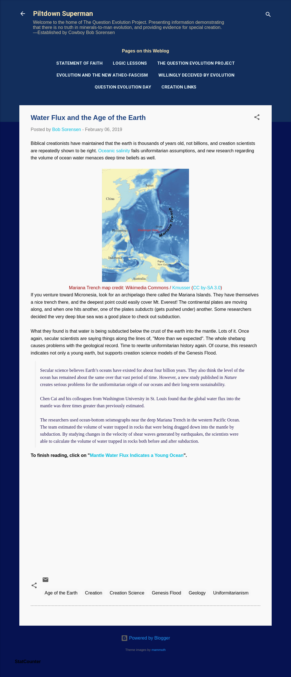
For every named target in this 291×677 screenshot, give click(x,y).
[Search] (268, 15)
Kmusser (181, 287)
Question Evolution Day (123, 87)
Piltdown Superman (63, 14)
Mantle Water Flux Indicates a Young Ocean (137, 455)
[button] (256, 118)
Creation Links (178, 87)
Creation (93, 592)
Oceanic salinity (114, 150)
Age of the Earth (61, 592)
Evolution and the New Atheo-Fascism (102, 75)
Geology (197, 592)
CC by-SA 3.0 (207, 287)
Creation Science (127, 592)
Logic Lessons (130, 63)
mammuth (158, 649)
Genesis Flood (166, 592)
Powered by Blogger (145, 638)
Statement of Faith (79, 63)
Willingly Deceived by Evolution (196, 75)
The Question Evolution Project (196, 63)
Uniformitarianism (230, 592)
